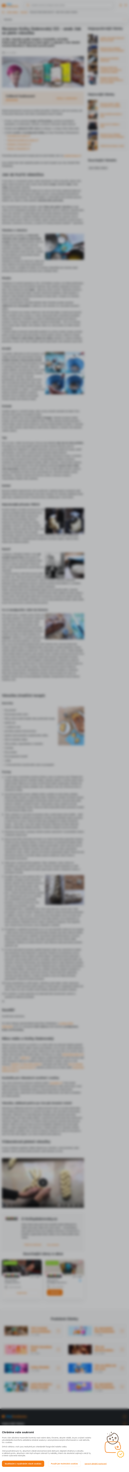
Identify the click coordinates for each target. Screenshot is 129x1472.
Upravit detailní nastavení (96, 1464)
